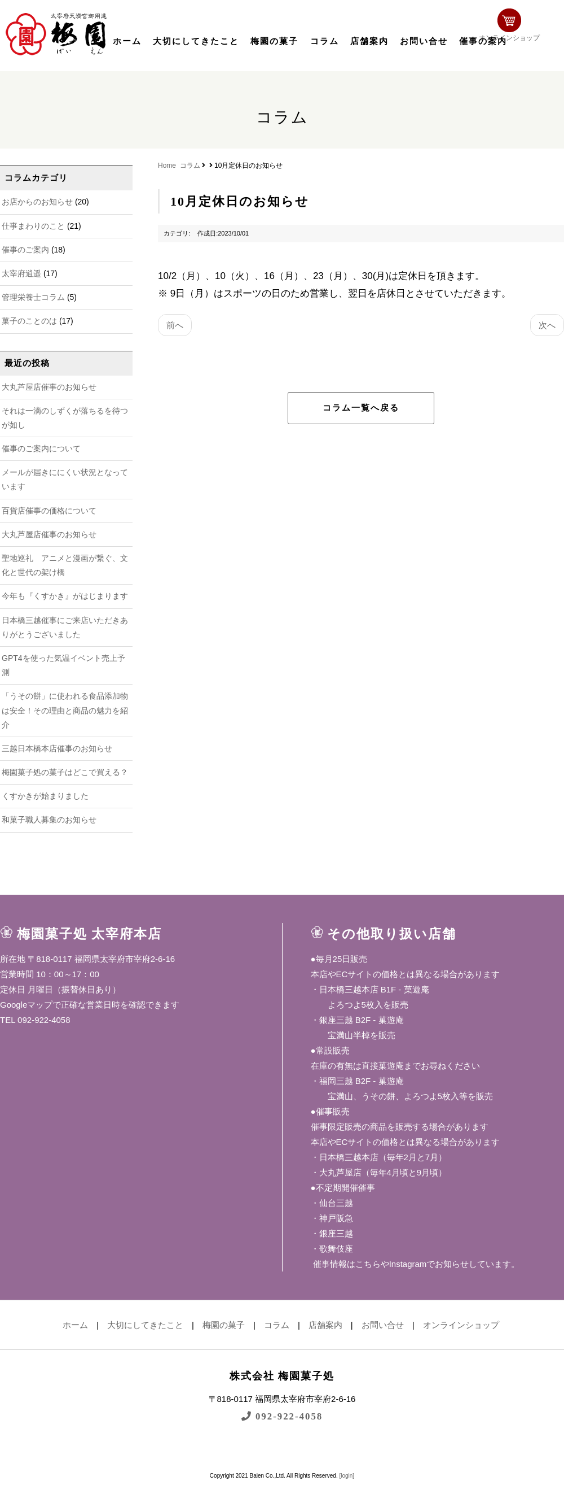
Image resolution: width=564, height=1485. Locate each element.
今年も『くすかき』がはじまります (65, 595)
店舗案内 (369, 41)
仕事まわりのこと (33, 225)
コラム (324, 41)
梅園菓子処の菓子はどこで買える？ (65, 772)
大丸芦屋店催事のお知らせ (49, 386)
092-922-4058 (282, 1416)
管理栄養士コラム (33, 297)
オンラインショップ (527, 32)
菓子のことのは (29, 320)
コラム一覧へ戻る (361, 407)
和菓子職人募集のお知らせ (49, 819)
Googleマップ (26, 1004)
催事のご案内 (25, 249)
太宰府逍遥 (21, 273)
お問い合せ (424, 41)
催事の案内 (483, 41)
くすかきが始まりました (45, 795)
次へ (547, 325)
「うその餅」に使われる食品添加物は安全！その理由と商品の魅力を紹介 (65, 710)
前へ (174, 325)
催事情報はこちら (346, 1264)
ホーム (127, 41)
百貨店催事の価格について (49, 510)
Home (167, 165)
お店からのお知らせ (37, 201)
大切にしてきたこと (196, 41)
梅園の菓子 (274, 41)
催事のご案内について (41, 448)
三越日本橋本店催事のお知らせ (57, 748)
